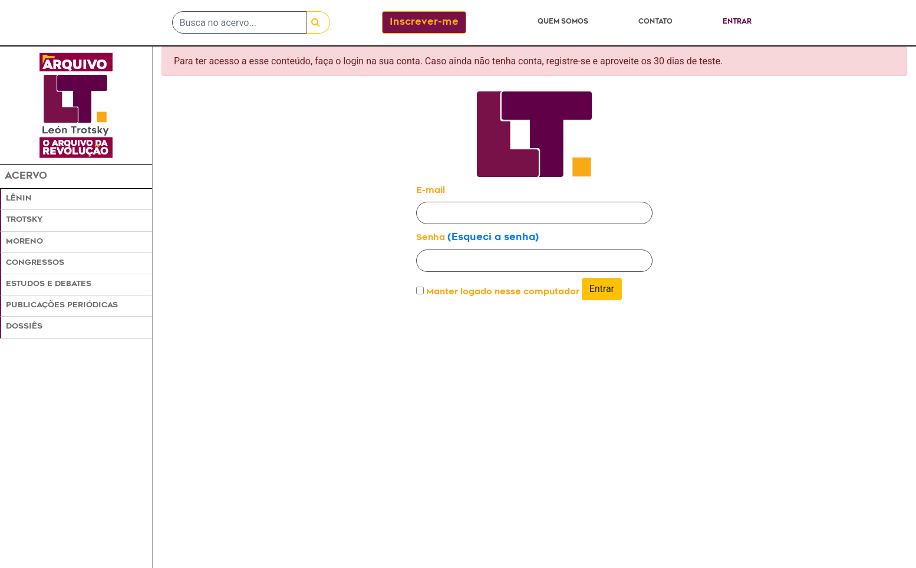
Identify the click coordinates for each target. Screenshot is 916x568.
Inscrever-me (424, 22)
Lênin (19, 198)
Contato (655, 22)
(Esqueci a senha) (493, 237)
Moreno (24, 241)
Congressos (35, 263)
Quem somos (563, 22)
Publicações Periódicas (62, 305)
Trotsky (24, 220)
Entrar (737, 22)
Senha (430, 238)
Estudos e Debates (48, 284)
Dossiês (24, 326)
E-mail (430, 190)
